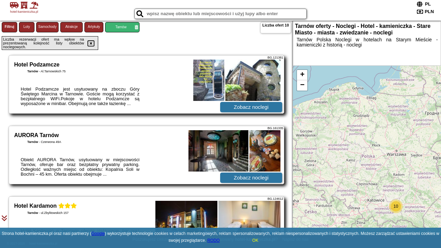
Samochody (47, 27)
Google (98, 233)
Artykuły (94, 27)
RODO (213, 240)
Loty (26, 27)
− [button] (302, 85)
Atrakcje (71, 27)
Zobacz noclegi (251, 107)
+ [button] (302, 75)
